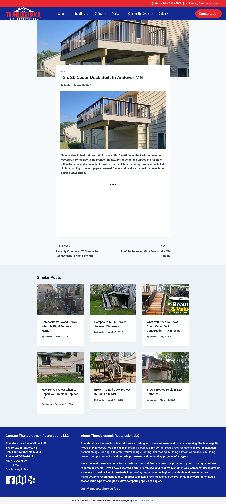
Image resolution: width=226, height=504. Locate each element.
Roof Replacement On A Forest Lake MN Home (143, 250)
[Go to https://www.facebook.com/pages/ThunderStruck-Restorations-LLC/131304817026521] (10, 480)
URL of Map (13, 465)
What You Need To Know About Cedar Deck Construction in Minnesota (164, 326)
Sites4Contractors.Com (143, 500)
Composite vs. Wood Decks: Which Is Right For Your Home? (59, 326)
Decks (63, 72)
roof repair (165, 447)
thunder (67, 85)
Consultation (208, 14)
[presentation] (60, 299)
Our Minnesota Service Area (100, 488)
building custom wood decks (186, 452)
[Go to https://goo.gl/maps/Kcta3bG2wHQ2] (21, 480)
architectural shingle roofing (133, 452)
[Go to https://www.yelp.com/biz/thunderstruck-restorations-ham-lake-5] (31, 480)
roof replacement (184, 447)
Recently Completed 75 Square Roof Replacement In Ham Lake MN (83, 250)
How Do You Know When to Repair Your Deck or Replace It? (60, 394)
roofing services (138, 447)
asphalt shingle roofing (95, 452)
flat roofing (160, 452)
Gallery (163, 13)
